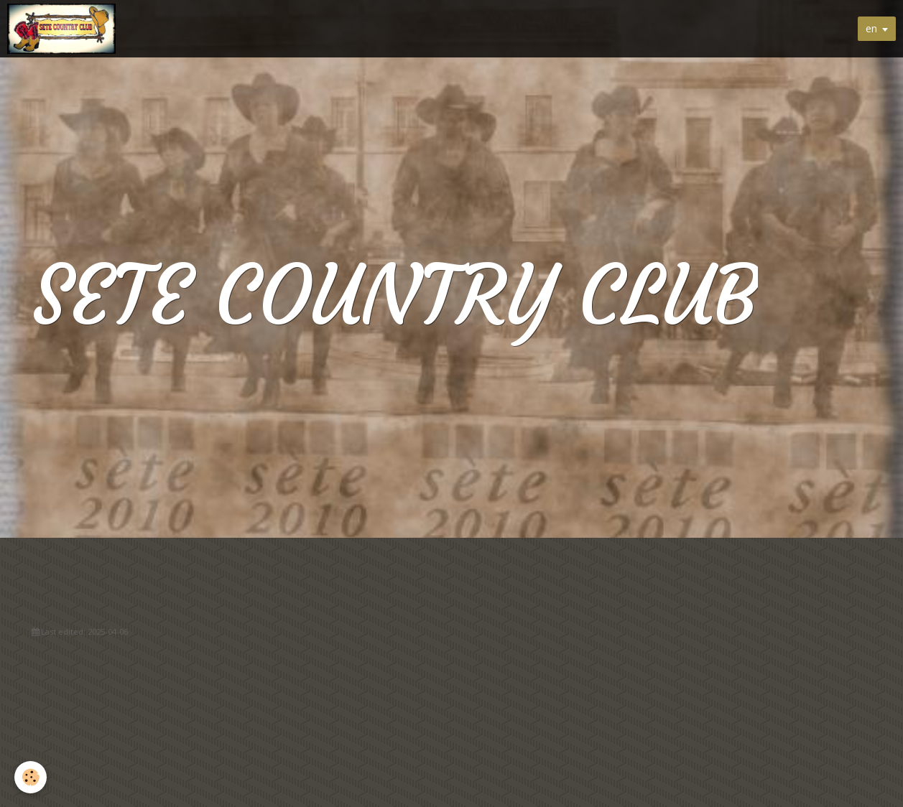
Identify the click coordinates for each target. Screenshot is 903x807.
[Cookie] (30, 777)
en (871, 28)
